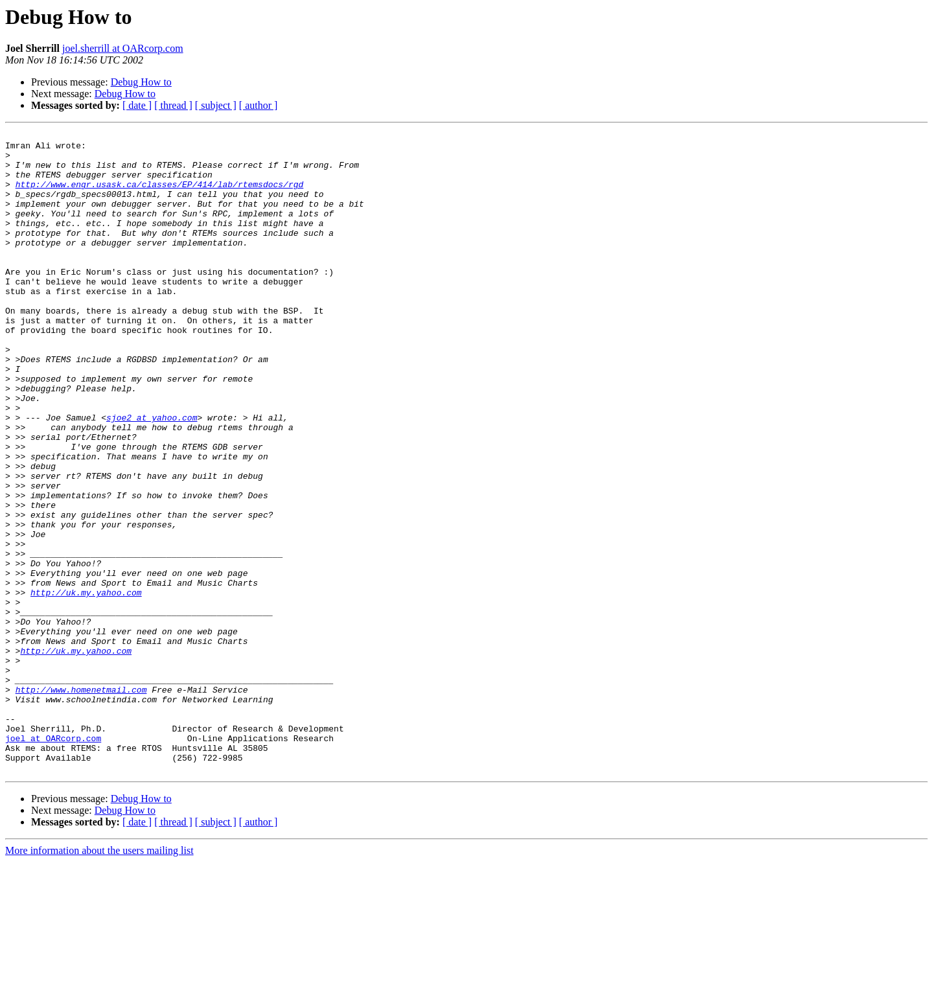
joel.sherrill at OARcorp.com (122, 48)
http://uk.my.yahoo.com (86, 685)
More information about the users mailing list (99, 978)
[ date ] (137, 105)
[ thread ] (173, 105)
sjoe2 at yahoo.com (151, 475)
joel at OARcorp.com (53, 860)
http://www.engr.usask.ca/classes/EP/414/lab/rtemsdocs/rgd (160, 195)
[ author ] (258, 105)
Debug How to (141, 81)
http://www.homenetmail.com (81, 802)
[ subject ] (215, 105)
